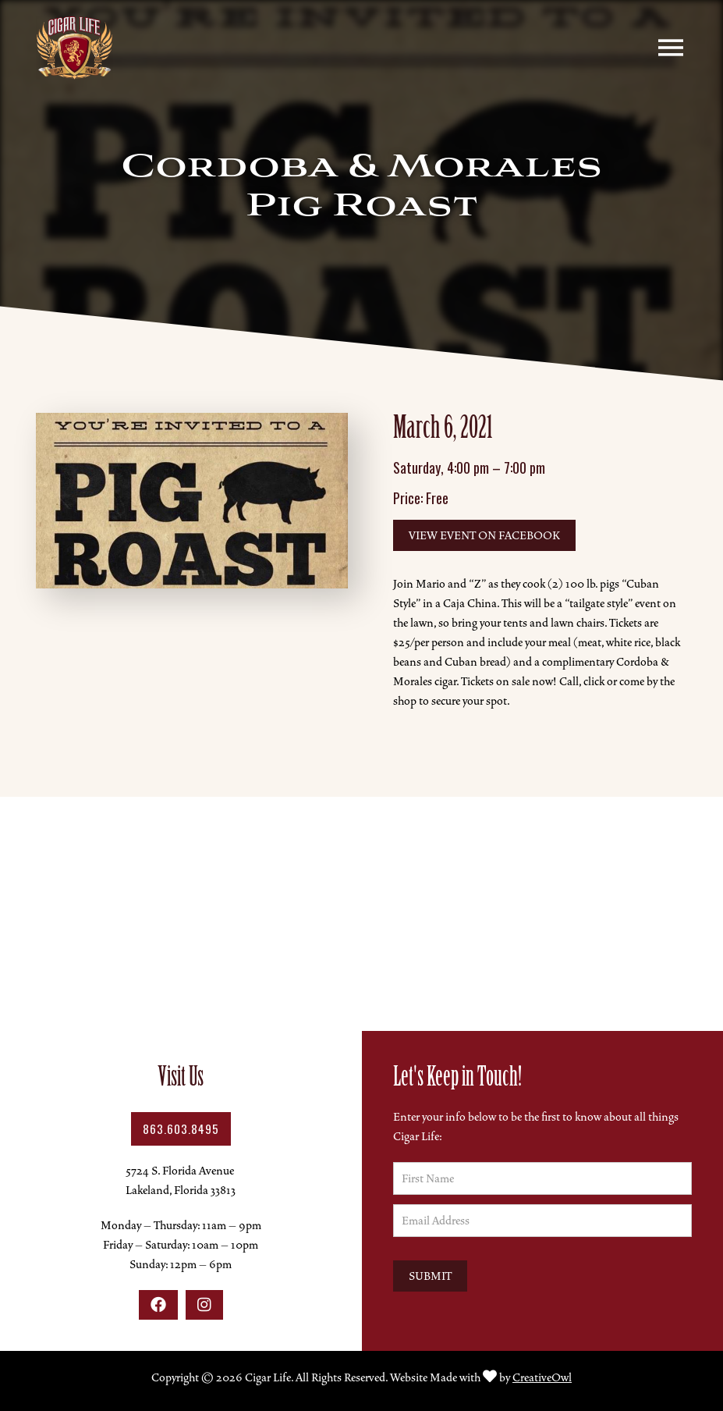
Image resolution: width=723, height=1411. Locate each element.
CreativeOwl (542, 1377)
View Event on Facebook (484, 535)
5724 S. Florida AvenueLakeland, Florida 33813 (181, 1180)
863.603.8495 (181, 1128)
